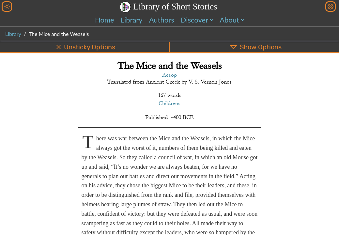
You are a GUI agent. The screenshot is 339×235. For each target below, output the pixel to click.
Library (132, 19)
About (229, 19)
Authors (161, 19)
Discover (194, 19)
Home (104, 19)
